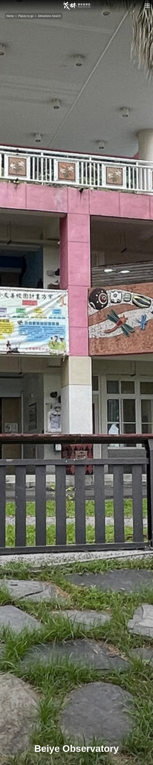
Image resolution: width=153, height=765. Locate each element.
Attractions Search (49, 16)
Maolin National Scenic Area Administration (76, 5)
